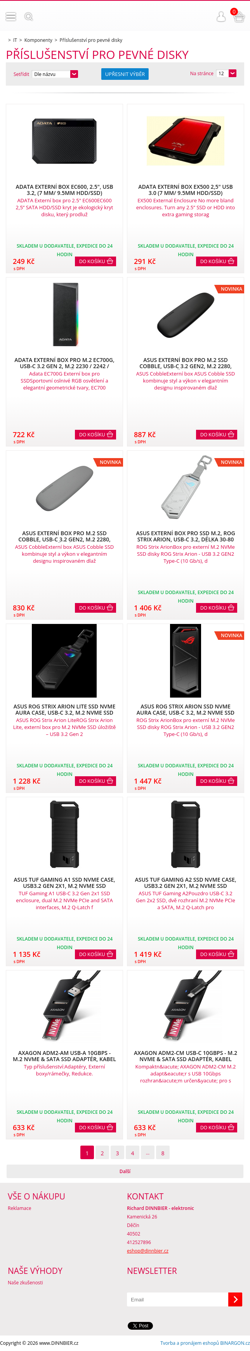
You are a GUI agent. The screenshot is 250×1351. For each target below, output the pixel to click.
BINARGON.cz (235, 1343)
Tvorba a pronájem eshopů (189, 1343)
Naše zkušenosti (25, 1282)
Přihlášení (221, 17)
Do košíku (92, 261)
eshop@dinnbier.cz (147, 1251)
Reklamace (19, 1208)
